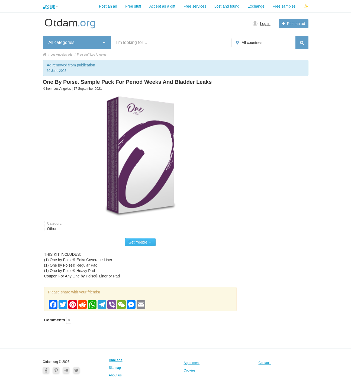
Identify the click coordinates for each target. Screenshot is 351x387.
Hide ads (116, 360)
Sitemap (115, 368)
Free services (194, 6)
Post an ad (108, 6)
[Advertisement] (275, 160)
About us (115, 375)
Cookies (189, 370)
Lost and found (227, 6)
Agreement (192, 363)
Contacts (265, 363)
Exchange (255, 6)
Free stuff (133, 6)
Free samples (284, 6)
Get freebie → (140, 242)
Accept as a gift (162, 6)
